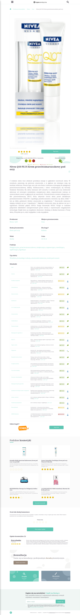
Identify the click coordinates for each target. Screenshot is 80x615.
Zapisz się (60, 601)
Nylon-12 (13, 339)
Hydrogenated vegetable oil (16, 332)
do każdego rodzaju (24, 258)
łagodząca (22, 250)
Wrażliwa (13, 258)
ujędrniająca (14, 250)
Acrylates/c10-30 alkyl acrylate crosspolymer (20, 390)
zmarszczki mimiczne (38, 258)
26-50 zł (44, 239)
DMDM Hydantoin (15, 414)
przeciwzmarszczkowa (28, 247)
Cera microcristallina (15, 370)
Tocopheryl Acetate (15, 363)
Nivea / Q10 (14, 222)
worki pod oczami (53, 258)
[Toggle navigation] (11, 2)
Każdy (12, 239)
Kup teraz (55, 151)
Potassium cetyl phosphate (16, 377)
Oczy (43, 222)
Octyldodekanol (14, 320)
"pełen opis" (38, 269)
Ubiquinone (13, 350)
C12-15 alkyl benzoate (15, 307)
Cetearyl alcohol (14, 314)
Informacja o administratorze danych (37, 606)
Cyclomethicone (14, 287)
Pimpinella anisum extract (16, 357)
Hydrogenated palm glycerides (17, 383)
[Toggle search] (68, 2)
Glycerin (13, 274)
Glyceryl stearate (14, 294)
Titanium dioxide (14, 326)
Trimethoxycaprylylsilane (16, 402)
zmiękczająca (40, 247)
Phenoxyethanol (14, 407)
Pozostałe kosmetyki (40, 503)
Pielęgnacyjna (14, 247)
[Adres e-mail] (41, 601)
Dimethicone (13, 300)
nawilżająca (60, 247)
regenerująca (50, 247)
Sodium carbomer (15, 397)
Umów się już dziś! (21, 562)
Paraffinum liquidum (15, 280)
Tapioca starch (14, 345)
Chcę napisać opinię (40, 529)
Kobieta (44, 230)
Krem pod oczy (15, 230)
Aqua (12, 267)
